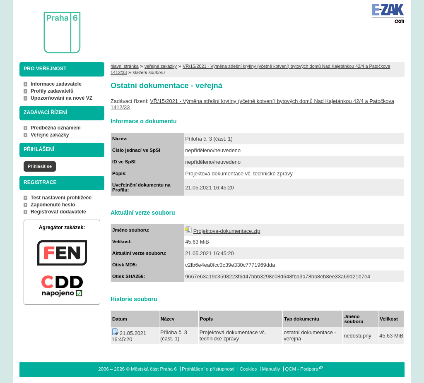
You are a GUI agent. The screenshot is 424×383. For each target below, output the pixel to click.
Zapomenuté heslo (53, 205)
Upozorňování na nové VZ (61, 98)
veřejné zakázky (161, 66)
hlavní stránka (125, 66)
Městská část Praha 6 (49, 27)
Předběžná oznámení (56, 128)
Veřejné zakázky (50, 135)
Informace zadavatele (56, 84)
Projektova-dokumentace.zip (226, 231)
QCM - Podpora (301, 368)
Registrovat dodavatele (58, 212)
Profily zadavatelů (52, 91)
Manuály (271, 368)
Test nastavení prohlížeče (61, 198)
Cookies (248, 368)
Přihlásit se (40, 166)
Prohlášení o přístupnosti (208, 368)
